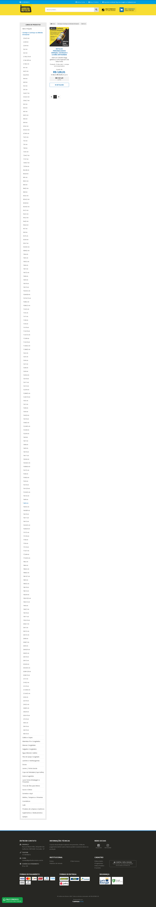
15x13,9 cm (26, 488)
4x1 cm (25, 67)
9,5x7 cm (25, 243)
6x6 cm (25, 119)
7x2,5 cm (25, 137)
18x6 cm (25, 565)
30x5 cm (25, 723)
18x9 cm (25, 580)
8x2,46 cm (26, 170)
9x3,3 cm (25, 217)
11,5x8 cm (26, 338)
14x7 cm (25, 441)
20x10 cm (26, 657)
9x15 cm (25, 236)
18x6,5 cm (26, 569)
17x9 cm (25, 543)
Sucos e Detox (27, 790)
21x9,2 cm (26, 682)
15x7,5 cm (26, 470)
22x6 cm (25, 697)
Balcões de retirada (56, 863)
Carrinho (98, 868)
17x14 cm (26, 547)
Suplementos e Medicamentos (32, 813)
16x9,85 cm (26, 510)
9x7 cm (25, 228)
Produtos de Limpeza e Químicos (33, 809)
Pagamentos (99, 863)
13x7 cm (25, 404)
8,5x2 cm (25, 196)
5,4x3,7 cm (26, 93)
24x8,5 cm (26, 708)
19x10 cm (26, 613)
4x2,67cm (26, 75)
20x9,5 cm (26, 653)
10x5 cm (25, 258)
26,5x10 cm (26, 715)
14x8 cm (25, 444)
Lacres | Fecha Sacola (29, 768)
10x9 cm (25, 280)
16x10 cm (26, 514)
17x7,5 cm (26, 532)
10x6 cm (25, 265)
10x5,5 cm (26, 261)
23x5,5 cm (26, 704)
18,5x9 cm (26, 594)
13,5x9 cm (26, 433)
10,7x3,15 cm (27, 298)
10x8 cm (25, 276)
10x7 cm (25, 269)
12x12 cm (26, 386)
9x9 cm (25, 232)
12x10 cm (26, 379)
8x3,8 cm (25, 174)
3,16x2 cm (26, 64)
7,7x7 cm (25, 159)
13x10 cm (26, 419)
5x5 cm (25, 89)
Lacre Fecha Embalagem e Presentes (31, 781)
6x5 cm (25, 111)
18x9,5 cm (26, 584)
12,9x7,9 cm (26, 397)
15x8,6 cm (26, 477)
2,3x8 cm (25, 42)
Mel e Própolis (27, 29)
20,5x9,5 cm (26, 668)
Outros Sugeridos (28, 776)
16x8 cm (25, 499)
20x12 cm (26, 660)
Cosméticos (26, 801)
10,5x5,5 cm (26, 291)
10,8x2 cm (26, 302)
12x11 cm (26, 382)
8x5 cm (25, 177)
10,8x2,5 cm (26, 305)
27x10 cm (26, 719)
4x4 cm (25, 78)
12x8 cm (25, 368)
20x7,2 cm (26, 631)
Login (123, 2)
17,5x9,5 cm (26, 558)
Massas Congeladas (29, 745)
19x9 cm (25, 605)
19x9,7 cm (26, 609)
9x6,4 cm (25, 225)
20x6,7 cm (26, 624)
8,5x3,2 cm (26, 199)
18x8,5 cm (26, 573)
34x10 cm (26, 730)
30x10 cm (26, 726)
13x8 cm (25, 408)
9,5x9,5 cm (26, 247)
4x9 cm (25, 82)
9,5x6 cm (25, 239)
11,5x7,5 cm (26, 335)
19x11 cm (26, 616)
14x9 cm (25, 448)
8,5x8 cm (25, 203)
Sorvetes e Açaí (27, 793)
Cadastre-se (131, 2)
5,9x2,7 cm (26, 100)
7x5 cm (25, 144)
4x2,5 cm (25, 71)
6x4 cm (25, 108)
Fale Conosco (75, 861)
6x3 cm (25, 104)
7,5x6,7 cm (26, 155)
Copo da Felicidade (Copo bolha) (33, 772)
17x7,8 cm (26, 536)
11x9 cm (25, 324)
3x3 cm (25, 53)
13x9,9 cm (26, 415)
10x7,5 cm (26, 272)
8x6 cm (25, 185)
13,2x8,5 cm (26, 426)
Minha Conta (80, 2)
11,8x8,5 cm (26, 349)
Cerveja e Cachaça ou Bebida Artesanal (32, 33)
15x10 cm (26, 485)
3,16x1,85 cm (27, 60)
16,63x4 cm (26, 529)
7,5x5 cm (25, 152)
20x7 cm (25, 627)
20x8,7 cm (26, 642)
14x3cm (25, 437)
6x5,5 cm (25, 115)
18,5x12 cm (26, 602)
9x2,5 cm (25, 214)
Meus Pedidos (94, 2)
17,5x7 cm (26, 551)
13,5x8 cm (26, 430)
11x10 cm (26, 327)
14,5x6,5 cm (26, 463)
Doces (24, 764)
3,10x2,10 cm (27, 56)
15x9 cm (25, 481)
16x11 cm (26, 518)
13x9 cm (25, 411)
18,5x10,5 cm (27, 598)
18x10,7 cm (26, 576)
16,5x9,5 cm (26, 525)
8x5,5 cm (25, 181)
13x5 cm (25, 400)
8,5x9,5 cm (26, 207)
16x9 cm (25, 503)
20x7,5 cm (26, 635)
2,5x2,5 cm (26, 38)
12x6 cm (25, 360)
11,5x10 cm (26, 331)
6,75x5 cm (26, 133)
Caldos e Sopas (27, 737)
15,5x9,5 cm (26, 492)
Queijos (24, 817)
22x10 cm (26, 701)
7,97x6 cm (26, 166)
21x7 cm (25, 679)
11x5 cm (25, 313)
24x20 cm (26, 712)
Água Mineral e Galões (29, 753)
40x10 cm (26, 734)
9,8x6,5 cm (26, 250)
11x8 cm (25, 320)
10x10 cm (26, 283)
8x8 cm (25, 192)
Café (23, 805)
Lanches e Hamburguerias (31, 761)
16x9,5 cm (26, 507)
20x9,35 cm (26, 649)
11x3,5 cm (26, 309)
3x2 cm (25, 49)
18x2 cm (25, 562)
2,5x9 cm (25, 45)
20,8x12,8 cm (27, 671)
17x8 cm (25, 540)
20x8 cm (25, 638)
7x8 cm (25, 148)
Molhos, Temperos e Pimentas (32, 797)
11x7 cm (25, 316)
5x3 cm (25, 86)
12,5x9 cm (26, 390)
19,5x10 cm (26, 620)
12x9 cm (25, 371)
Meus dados (99, 861)
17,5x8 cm (26, 554)
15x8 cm (25, 474)
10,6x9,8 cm (26, 294)
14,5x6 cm (26, 459)
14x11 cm (26, 455)
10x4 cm (25, 254)
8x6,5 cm (25, 188)
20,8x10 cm (26, 675)
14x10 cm (26, 452)
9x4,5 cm (25, 221)
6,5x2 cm (25, 126)
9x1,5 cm (25, 210)
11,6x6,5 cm (26, 346)
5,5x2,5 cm (26, 97)
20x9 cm (25, 646)
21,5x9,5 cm (26, 693)
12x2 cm (25, 353)
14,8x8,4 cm (26, 466)
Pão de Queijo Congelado (30, 757)
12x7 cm (25, 364)
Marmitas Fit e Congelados (31, 741)
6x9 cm (25, 122)
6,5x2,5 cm (26, 130)
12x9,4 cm (26, 375)
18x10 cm (26, 587)
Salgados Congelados (29, 749)
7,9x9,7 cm (26, 163)
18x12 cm (26, 591)
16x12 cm (26, 521)
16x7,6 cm (26, 496)
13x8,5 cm (26, 422)
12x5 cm (25, 357)
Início (53, 24)
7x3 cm (25, 141)
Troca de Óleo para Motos (31, 786)
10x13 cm (26, 287)
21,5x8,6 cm (26, 690)
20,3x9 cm (26, 664)
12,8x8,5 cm (26, 393)
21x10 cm (26, 686)
